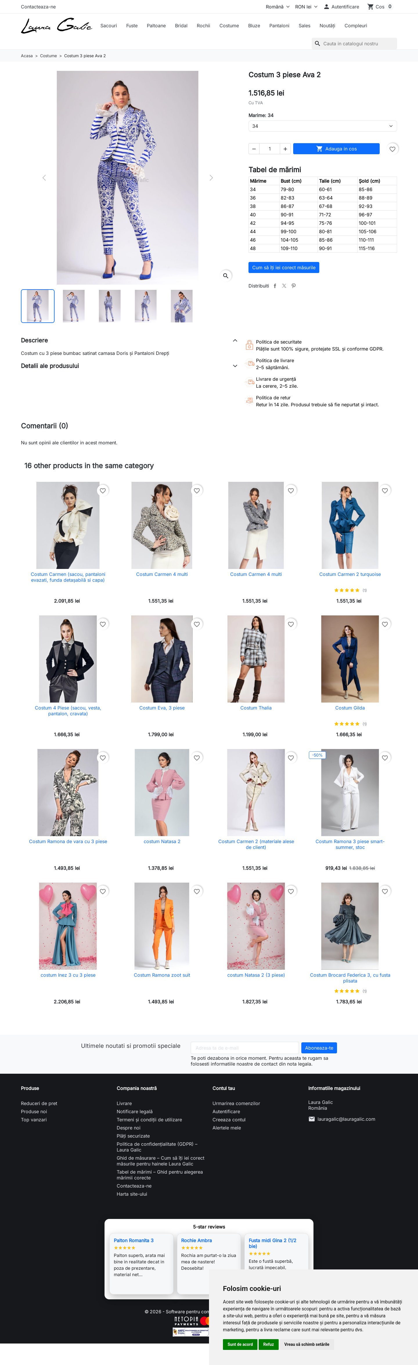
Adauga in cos (336, 148)
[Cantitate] (269, 148)
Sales (304, 25)
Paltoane (156, 25)
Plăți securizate (133, 1136)
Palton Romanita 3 (134, 1240)
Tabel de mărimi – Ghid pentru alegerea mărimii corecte (160, 1175)
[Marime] (322, 126)
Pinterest (293, 285)
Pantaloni (279, 25)
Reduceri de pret (39, 1103)
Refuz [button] (268, 1344)
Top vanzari (34, 1119)
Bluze (254, 25)
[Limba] (276, 6)
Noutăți (327, 25)
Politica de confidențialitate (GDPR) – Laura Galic (157, 1147)
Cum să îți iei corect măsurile (284, 267)
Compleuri (356, 25)
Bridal (181, 25)
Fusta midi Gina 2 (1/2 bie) (272, 1243)
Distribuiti (274, 285)
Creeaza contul (229, 1119)
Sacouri (108, 25)
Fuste (132, 25)
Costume (229, 25)
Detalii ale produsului (50, 365)
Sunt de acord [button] (240, 1344)
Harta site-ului (132, 1194)
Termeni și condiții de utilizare (149, 1119)
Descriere (34, 340)
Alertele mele (226, 1128)
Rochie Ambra (196, 1240)
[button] (341, 6)
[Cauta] (354, 43)
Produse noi (34, 1111)
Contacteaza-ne (38, 7)
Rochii (203, 25)
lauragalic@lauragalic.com (346, 1119)
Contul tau (223, 1088)
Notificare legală (135, 1111)
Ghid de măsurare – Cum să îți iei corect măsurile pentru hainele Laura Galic (160, 1161)
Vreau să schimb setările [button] (306, 1344)
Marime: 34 (260, 115)
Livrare (124, 1103)
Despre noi (128, 1128)
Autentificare (226, 1111)
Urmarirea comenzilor (236, 1103)
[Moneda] (305, 6)
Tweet (284, 285)
